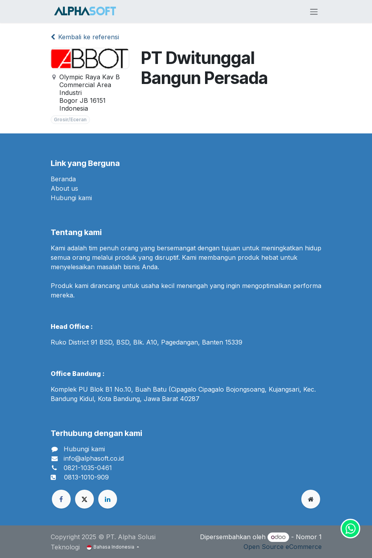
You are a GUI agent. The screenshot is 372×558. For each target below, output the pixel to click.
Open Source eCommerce (283, 547)
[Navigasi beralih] (314, 11)
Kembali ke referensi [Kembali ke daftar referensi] (85, 37)
